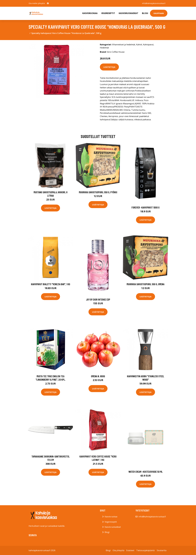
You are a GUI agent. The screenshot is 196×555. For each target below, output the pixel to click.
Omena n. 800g (98, 376)
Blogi (145, 13)
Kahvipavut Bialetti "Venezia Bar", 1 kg (50, 284)
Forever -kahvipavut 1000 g (146, 207)
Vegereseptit (108, 13)
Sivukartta (161, 550)
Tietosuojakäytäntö (145, 550)
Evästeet (130, 550)
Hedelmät (104, 47)
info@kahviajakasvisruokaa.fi (153, 3)
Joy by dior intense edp (98, 299)
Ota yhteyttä (118, 550)
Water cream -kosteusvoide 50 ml (145, 471)
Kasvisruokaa (90, 13)
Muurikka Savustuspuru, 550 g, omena (145, 284)
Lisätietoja (109, 67)
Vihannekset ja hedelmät (123, 44)
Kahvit (139, 44)
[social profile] (48, 3)
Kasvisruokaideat (128, 13)
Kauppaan (159, 13)
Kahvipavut (148, 44)
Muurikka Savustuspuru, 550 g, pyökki (98, 192)
